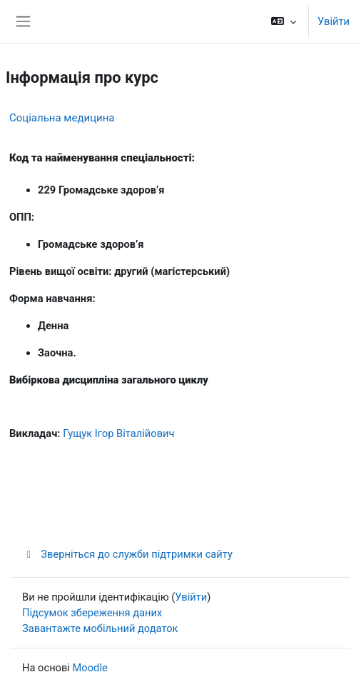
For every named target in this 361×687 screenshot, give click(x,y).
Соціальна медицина (62, 117)
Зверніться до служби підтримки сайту (127, 554)
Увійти (333, 21)
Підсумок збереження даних (92, 612)
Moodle (90, 667)
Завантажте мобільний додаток (100, 628)
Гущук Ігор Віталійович (118, 433)
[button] (283, 21)
